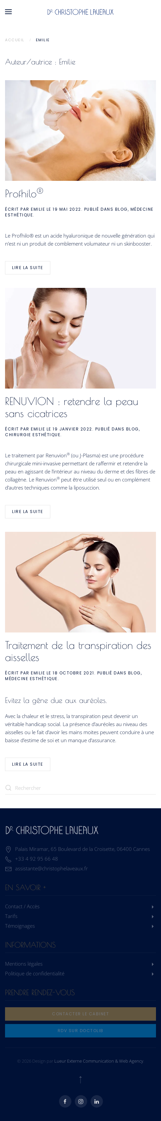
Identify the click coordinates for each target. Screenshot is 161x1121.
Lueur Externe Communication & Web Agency (98, 1061)
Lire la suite (27, 267)
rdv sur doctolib (81, 1030)
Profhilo (24, 193)
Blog (121, 209)
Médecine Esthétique (31, 678)
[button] (8, 11)
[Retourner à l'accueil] (80, 11)
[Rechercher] (80, 788)
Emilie (38, 209)
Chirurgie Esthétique (32, 435)
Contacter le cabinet (80, 1014)
